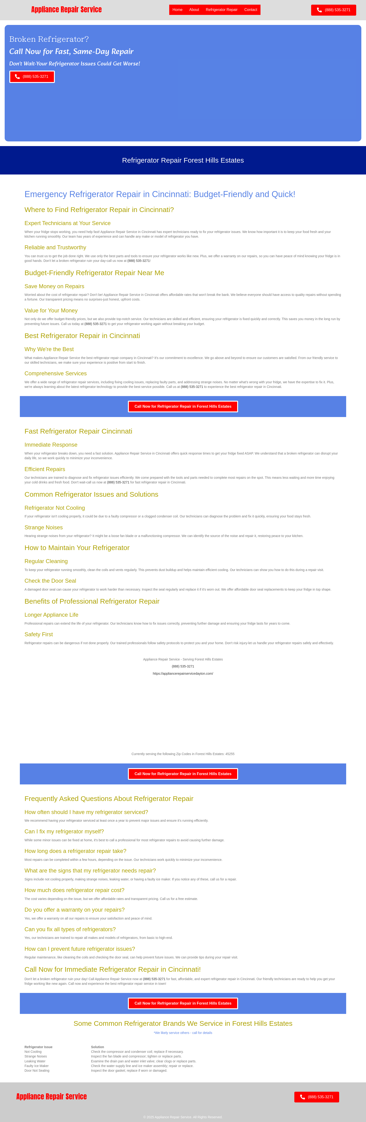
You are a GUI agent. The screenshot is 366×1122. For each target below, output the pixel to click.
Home (177, 10)
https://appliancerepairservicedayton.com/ (183, 673)
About (194, 10)
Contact (250, 10)
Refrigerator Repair (222, 10)
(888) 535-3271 (138, 261)
